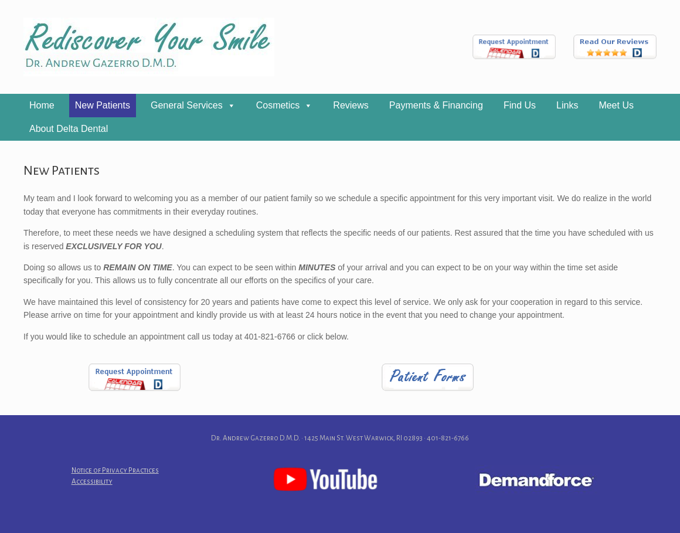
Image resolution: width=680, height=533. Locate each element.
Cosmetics (278, 105)
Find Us (520, 105)
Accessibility (92, 482)
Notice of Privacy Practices (115, 470)
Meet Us (616, 105)
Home (42, 105)
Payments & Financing (436, 105)
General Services (187, 105)
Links (567, 105)
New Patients (102, 105)
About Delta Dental (68, 129)
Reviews (350, 105)
